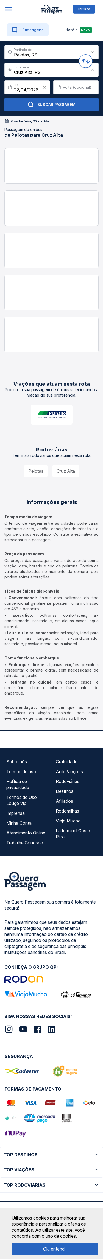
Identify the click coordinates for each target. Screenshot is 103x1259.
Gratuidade (66, 761)
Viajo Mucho (68, 821)
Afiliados (64, 801)
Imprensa (15, 813)
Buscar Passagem (51, 104)
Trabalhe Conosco (24, 842)
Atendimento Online (25, 833)
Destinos (64, 791)
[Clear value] (44, 87)
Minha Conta (19, 823)
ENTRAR (84, 9)
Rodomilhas (67, 811)
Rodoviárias (67, 781)
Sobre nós (16, 761)
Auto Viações (69, 771)
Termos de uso (21, 771)
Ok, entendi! (54, 1249)
